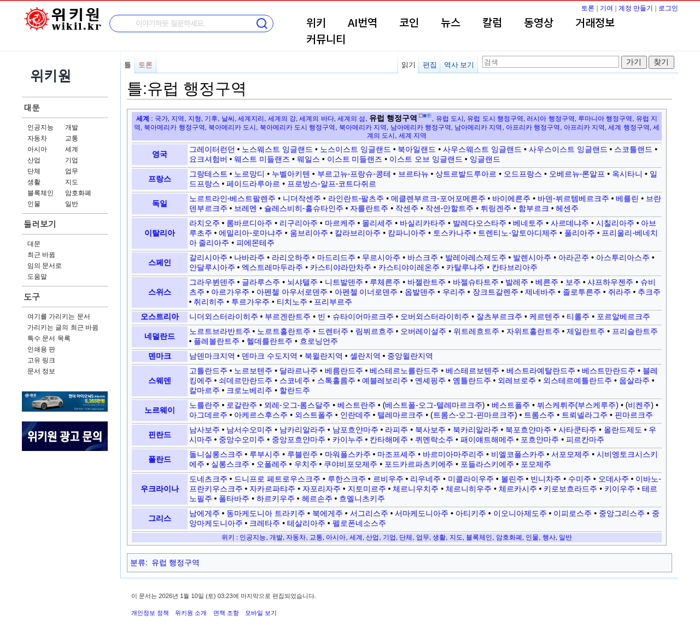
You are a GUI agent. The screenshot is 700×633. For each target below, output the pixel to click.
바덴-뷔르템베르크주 (573, 198)
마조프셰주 (396, 454)
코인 (409, 23)
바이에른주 (511, 198)
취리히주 (209, 301)
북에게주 (327, 513)
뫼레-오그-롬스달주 (297, 405)
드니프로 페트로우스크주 (277, 478)
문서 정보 (41, 371)
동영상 (538, 23)
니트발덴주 (344, 282)
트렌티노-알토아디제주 (517, 232)
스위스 (159, 292)
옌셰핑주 (430, 380)
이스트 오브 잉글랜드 (426, 159)
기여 (606, 8)
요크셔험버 (208, 159)
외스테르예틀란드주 (577, 380)
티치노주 (292, 301)
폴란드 (159, 459)
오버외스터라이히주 (434, 316)
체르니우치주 (416, 488)
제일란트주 (586, 331)
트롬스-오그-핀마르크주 (474, 415)
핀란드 (159, 434)
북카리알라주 (476, 429)
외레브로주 (517, 380)
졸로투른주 (582, 292)
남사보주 (204, 429)
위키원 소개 (191, 612)
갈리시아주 (208, 257)
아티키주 (471, 513)
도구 (32, 296)
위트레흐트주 (476, 331)
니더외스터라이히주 (223, 316)
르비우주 (388, 478)
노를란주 (204, 405)
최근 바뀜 (41, 255)
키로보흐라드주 (570, 488)
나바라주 (249, 257)
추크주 (649, 292)
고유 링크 (41, 360)
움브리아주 (309, 232)
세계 (71, 149)
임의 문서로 (44, 265)
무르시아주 (381, 257)
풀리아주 (579, 232)
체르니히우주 (469, 488)
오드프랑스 (523, 173)
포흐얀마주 (540, 439)
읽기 (408, 65)
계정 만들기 (636, 8)
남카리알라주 (302, 429)
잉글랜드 (485, 159)
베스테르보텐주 (472, 370)
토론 (587, 8)
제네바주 (540, 292)
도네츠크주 (208, 478)
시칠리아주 (615, 223)
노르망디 (249, 173)
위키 (316, 23)
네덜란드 (159, 336)
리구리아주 (298, 223)
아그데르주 (208, 415)
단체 (33, 171)
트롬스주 (539, 415)
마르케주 (340, 223)
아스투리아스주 (623, 257)
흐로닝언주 (319, 341)
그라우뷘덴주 (212, 282)
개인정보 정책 (150, 612)
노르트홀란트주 (284, 331)
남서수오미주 (249, 429)
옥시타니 (627, 173)
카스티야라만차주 (340, 267)
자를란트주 (369, 208)
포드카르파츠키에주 (418, 464)
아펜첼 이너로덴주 (366, 292)
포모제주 (536, 464)
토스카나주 (452, 232)
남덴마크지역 (212, 355)
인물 (33, 204)
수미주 (579, 478)
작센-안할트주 (449, 208)
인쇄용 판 (41, 349)
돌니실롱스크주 (216, 454)
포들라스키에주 (487, 464)
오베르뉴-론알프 (577, 173)
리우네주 (425, 478)
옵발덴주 (420, 292)
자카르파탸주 (272, 488)
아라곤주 (573, 257)
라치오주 (204, 223)
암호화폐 (78, 193)
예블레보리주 (385, 380)
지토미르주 (367, 488)
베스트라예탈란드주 (540, 370)
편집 (430, 65)
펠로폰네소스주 (359, 523)
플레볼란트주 (217, 341)
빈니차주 (545, 478)
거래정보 (595, 23)
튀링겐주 (496, 208)
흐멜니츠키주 (362, 498)
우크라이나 (160, 488)
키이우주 (619, 488)
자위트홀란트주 (533, 331)
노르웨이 (159, 410)
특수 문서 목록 (49, 338)
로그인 (668, 8)
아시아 (37, 149)
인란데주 (355, 415)
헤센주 (567, 208)
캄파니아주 (407, 232)
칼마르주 (204, 390)
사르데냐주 (570, 223)
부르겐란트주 (288, 316)
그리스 (159, 518)
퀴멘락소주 (434, 439)
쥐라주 (619, 292)
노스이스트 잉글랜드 (355, 149)
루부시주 (264, 454)
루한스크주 (347, 478)
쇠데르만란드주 (245, 380)
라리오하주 (291, 257)
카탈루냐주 (465, 267)
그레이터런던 (212, 149)
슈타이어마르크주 (363, 316)
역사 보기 (459, 65)
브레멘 (245, 208)
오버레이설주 (423, 331)
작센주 (406, 208)
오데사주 (613, 478)
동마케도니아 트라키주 (265, 513)
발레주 (516, 282)
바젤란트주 (426, 282)
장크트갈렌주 (495, 292)
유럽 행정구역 (175, 562)
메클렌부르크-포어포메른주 (438, 198)
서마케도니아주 (421, 513)
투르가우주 (250, 301)
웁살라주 (634, 380)
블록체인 (40, 193)
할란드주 (294, 390)
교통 (71, 138)
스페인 (159, 262)
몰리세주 (377, 223)
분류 (137, 562)
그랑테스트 (208, 173)
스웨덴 (159, 380)
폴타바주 (234, 498)
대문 (32, 107)
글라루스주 (261, 282)
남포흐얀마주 (355, 429)
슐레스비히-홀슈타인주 (303, 208)
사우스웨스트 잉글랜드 (482, 149)
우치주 (305, 464)
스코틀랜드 (633, 149)
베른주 (546, 282)
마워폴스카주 (348, 454)
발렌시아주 (532, 257)
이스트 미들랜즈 (355, 159)
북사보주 (430, 429)
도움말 (37, 276)
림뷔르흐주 (374, 331)
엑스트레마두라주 (272, 267)
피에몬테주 (255, 242)
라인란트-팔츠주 (356, 198)
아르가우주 (230, 292)
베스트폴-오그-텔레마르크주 (433, 405)
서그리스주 (369, 513)
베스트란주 (356, 405)
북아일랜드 (417, 149)
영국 (159, 154)
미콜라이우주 (471, 478)
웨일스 (308, 159)
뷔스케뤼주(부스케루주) (578, 405)
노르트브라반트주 (219, 331)
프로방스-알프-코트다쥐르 (331, 183)
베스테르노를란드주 (404, 370)
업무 (71, 171)
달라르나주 (298, 370)
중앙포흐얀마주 (298, 439)
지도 (71, 182)
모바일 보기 (261, 612)
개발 (71, 127)
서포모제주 (570, 454)
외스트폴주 (314, 415)
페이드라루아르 (253, 183)
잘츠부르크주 (499, 316)
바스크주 (422, 257)
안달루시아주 (212, 267)
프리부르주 (333, 301)
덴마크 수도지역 (270, 355)
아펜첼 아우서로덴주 (292, 292)
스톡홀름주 (336, 380)
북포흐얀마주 (528, 429)
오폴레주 (271, 464)
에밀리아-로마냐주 (251, 232)
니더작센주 (302, 198)
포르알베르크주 (623, 316)
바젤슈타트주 (476, 282)
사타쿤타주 (577, 429)
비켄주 (639, 405)
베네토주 (528, 223)
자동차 (37, 138)
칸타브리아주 (515, 267)
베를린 (627, 198)
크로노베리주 (249, 390)
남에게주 (204, 513)
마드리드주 (336, 257)
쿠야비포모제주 (350, 464)
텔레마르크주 (400, 415)
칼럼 (492, 23)
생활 (33, 182)
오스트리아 (160, 316)
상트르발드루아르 (466, 173)
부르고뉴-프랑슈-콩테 (354, 173)
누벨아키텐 (291, 173)
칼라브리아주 (358, 232)
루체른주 (385, 282)
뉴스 (450, 23)
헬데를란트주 (270, 341)
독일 (159, 203)
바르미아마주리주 (453, 454)
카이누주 (347, 439)
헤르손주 (317, 498)
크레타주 (264, 523)
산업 (33, 160)
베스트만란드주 (608, 370)
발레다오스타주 (479, 223)
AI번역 (362, 23)
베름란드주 (344, 370)
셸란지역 (365, 355)
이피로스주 (572, 513)
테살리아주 (306, 523)
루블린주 (302, 454)
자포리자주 (321, 488)
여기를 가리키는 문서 (58, 316)
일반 (71, 204)
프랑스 (159, 178)
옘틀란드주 (472, 380)
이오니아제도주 (520, 513)
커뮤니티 (326, 39)
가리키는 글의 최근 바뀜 (62, 327)
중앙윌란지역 (410, 355)
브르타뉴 (413, 173)
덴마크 (159, 355)
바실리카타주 (423, 223)
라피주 (396, 429)
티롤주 (578, 316)
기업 (71, 160)
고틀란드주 (208, 370)
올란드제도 (623, 429)
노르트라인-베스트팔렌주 (232, 198)
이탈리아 (159, 232)
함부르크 (533, 208)
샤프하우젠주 (610, 282)
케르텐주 (544, 316)
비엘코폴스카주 (518, 454)
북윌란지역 (324, 355)
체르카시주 (518, 488)
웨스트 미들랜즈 (262, 159)
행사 (549, 537)
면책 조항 (226, 612)
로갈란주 (241, 405)
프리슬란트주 (635, 331)
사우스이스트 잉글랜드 (568, 149)
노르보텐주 (253, 370)
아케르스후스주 (261, 415)
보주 (573, 282)
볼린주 (512, 478)
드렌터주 (333, 331)
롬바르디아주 (249, 223)
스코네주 (294, 380)
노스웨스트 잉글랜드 (277, 149)
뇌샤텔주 (302, 282)
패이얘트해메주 (487, 439)
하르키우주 (275, 498)
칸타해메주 (389, 439)
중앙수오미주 (242, 439)
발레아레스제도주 (475, 257)
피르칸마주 (585, 439)
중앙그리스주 (622, 513)
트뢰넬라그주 (585, 415)
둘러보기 (40, 224)
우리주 (453, 292)
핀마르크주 (634, 415)
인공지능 (40, 127)
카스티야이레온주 (409, 267)
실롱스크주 (230, 464)
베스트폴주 (511, 405)
